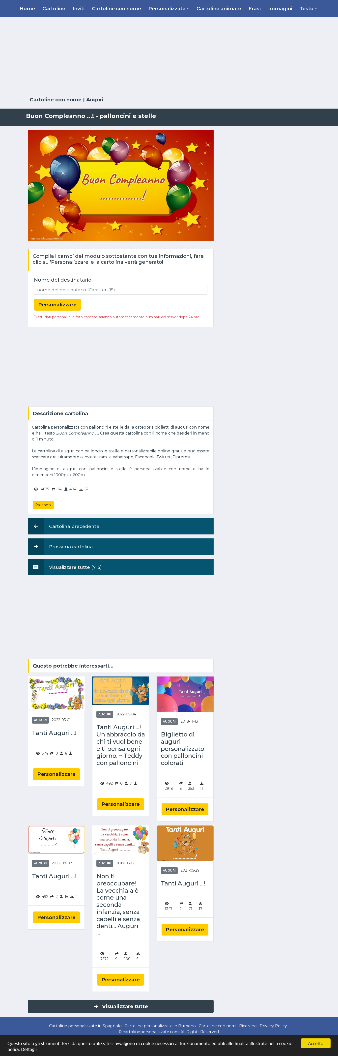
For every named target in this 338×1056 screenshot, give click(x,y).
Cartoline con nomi (217, 1026)
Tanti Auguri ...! (54, 733)
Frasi (255, 8)
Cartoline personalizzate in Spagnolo (85, 1026)
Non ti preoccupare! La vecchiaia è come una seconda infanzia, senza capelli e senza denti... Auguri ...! (118, 905)
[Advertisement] (169, 57)
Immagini (280, 8)
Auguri (94, 100)
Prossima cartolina (60, 546)
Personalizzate (166, 8)
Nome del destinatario (62, 280)
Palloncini (43, 505)
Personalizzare (56, 774)
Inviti (78, 8)
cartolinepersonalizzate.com (151, 1031)
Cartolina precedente (63, 526)
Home (27, 8)
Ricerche (248, 1026)
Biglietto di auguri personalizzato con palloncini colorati (182, 748)
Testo (306, 8)
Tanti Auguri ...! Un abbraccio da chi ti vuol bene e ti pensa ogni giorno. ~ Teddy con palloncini (120, 745)
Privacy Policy (273, 1026)
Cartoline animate (219, 8)
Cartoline (53, 8)
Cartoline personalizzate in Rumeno (160, 1026)
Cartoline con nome (116, 8)
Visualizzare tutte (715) (65, 567)
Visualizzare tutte (121, 1006)
